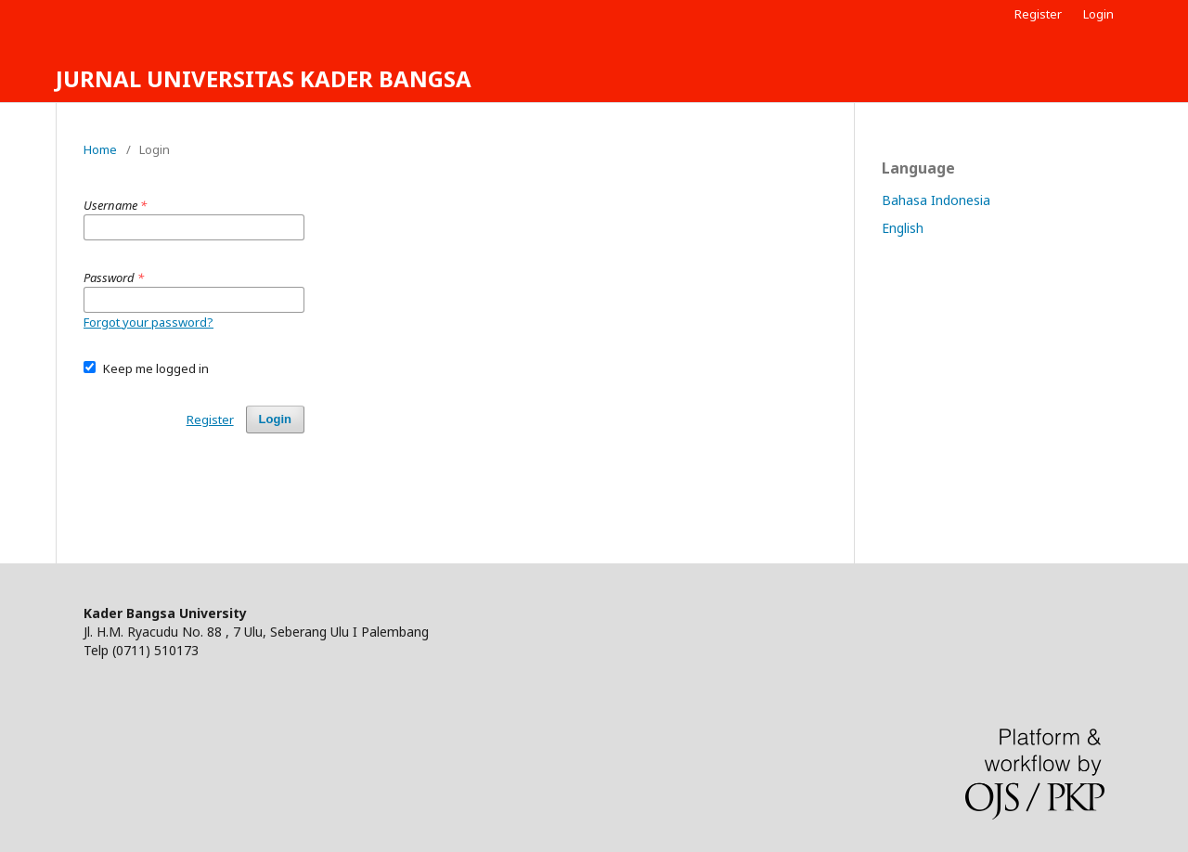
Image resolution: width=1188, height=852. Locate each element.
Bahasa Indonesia (936, 200)
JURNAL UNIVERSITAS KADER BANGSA (263, 78)
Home (100, 149)
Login (1098, 14)
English (902, 228)
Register (1038, 14)
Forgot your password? (148, 322)
